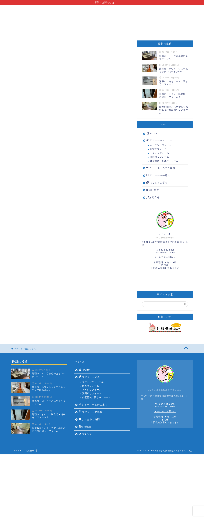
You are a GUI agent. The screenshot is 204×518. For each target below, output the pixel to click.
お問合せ (152, 197)
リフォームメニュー (53, 29)
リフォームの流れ (85, 29)
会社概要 (177, 29)
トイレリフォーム (159, 153)
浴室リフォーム (158, 149)
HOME (26, 29)
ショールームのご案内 (119, 29)
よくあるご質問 (152, 29)
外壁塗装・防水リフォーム (164, 161)
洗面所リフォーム (159, 157)
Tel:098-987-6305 (165, 250)
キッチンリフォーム (160, 145)
